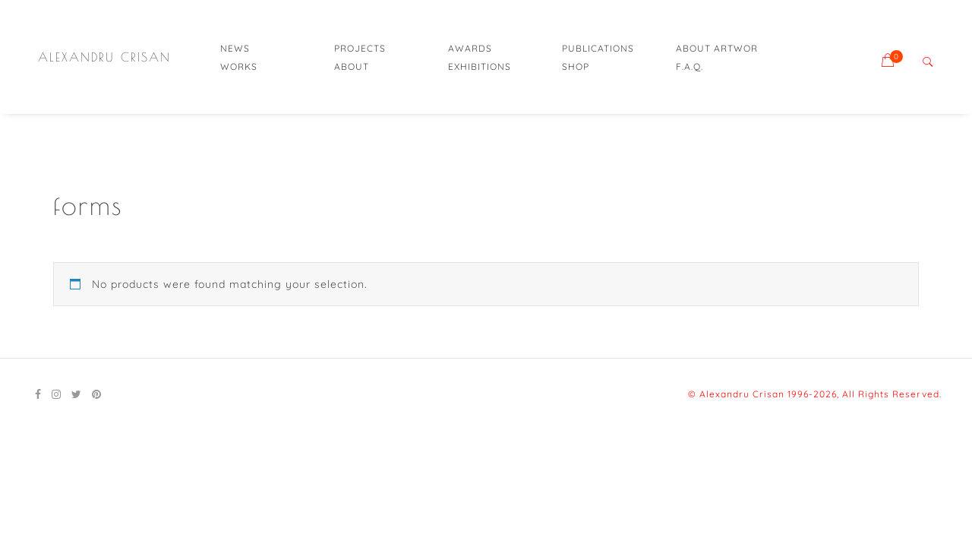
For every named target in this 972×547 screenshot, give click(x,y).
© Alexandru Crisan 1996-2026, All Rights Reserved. (815, 394)
